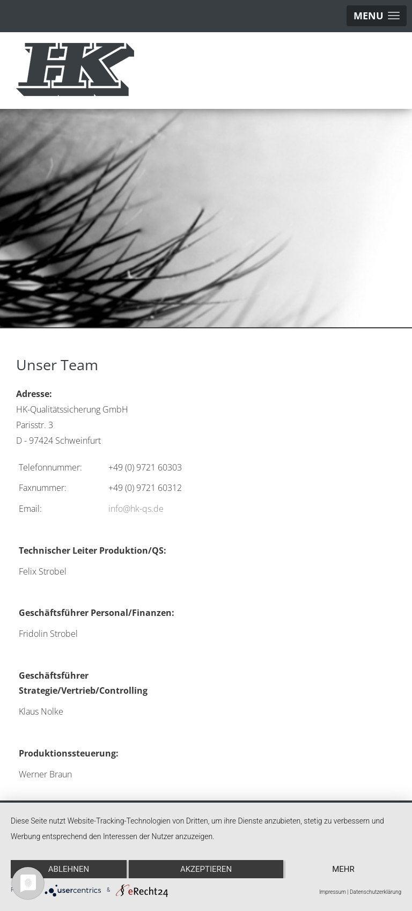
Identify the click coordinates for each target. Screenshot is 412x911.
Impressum (332, 892)
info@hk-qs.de (136, 509)
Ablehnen (68, 869)
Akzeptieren (206, 869)
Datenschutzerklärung (375, 892)
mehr (343, 869)
